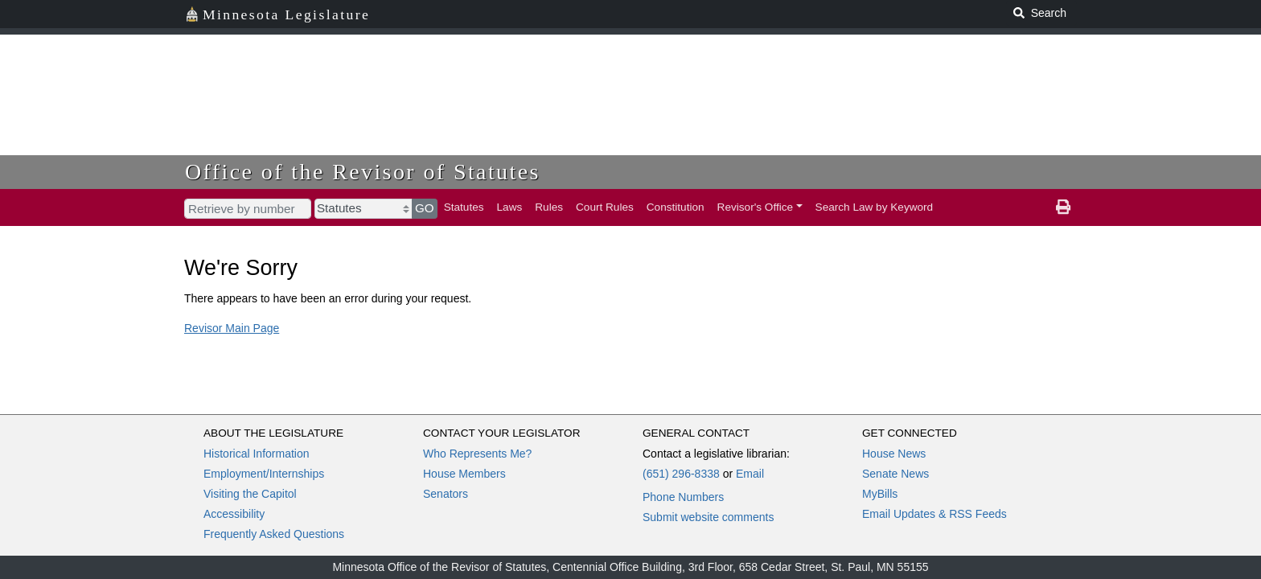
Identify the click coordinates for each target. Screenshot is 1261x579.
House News (894, 453)
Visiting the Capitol (250, 493)
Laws (510, 207)
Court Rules (605, 207)
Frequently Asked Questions (273, 534)
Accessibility (234, 513)
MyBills (879, 493)
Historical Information (256, 453)
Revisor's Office (755, 207)
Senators (445, 493)
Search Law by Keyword (874, 207)
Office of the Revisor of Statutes (362, 171)
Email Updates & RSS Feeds (934, 513)
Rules (549, 207)
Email (750, 473)
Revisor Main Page (231, 328)
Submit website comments (708, 517)
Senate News (895, 473)
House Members (464, 473)
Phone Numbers (683, 497)
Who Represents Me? (477, 453)
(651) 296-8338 (681, 473)
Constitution (675, 207)
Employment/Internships (263, 473)
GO (424, 208)
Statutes (464, 207)
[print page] (1063, 207)
